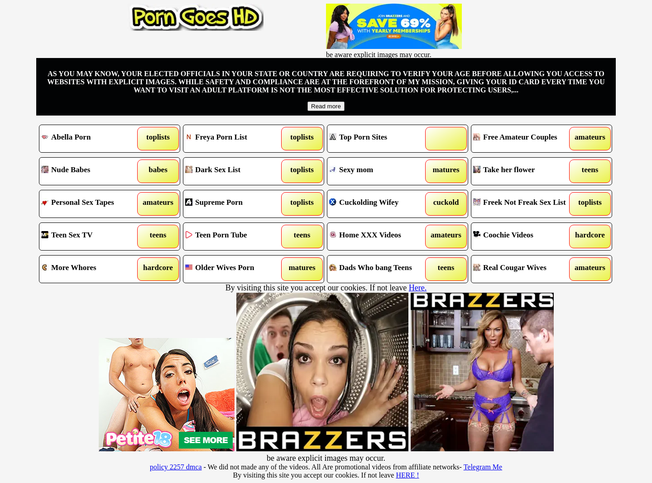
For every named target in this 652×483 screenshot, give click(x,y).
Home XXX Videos (379, 236)
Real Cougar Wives (523, 269)
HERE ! (407, 475)
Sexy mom (379, 171)
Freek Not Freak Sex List (523, 204)
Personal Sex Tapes (91, 204)
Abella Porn (91, 138)
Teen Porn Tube (235, 236)
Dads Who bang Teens (379, 269)
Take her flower (523, 171)
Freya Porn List (235, 138)
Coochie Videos (523, 236)
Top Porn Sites (379, 138)
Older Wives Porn (235, 269)
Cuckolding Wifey (379, 204)
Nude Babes (91, 171)
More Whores (91, 269)
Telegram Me (483, 467)
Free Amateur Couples (523, 138)
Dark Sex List (235, 171)
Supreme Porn (235, 204)
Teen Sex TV (91, 236)
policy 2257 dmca (176, 467)
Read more (326, 106)
